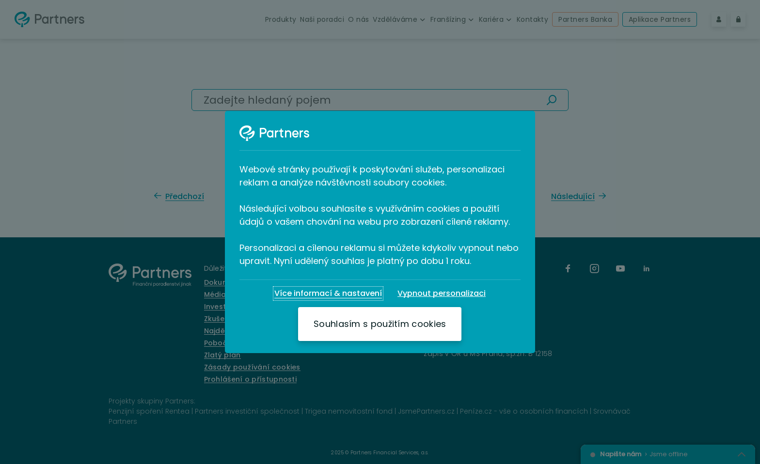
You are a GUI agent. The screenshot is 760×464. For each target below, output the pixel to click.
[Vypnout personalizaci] (441, 293)
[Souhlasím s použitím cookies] (379, 324)
